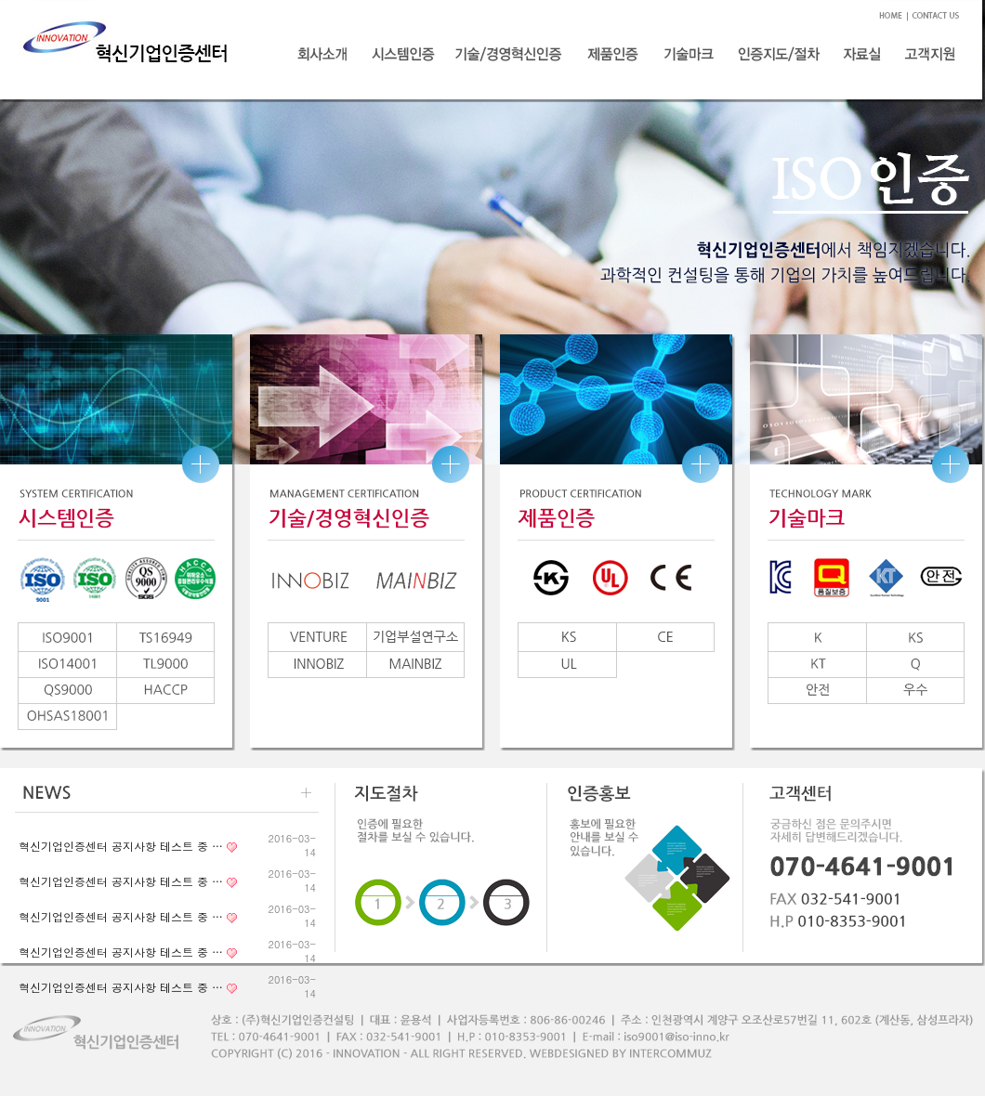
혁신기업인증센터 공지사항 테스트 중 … (121, 846)
